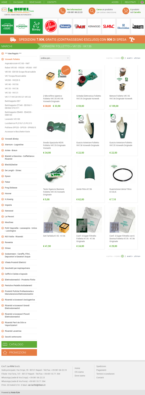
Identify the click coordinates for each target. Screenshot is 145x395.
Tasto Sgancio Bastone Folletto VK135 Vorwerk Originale (54, 192)
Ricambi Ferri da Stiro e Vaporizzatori (15, 324)
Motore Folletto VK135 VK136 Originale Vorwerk (120, 97)
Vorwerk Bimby (12, 138)
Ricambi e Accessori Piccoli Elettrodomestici (17, 315)
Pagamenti (101, 370)
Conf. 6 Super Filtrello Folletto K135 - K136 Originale (86, 238)
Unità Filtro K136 (84, 189)
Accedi (115, 2)
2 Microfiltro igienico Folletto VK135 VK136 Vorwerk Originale (53, 98)
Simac (8, 248)
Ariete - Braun (11, 150)
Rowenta (9, 242)
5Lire (18, 392)
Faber (7, 181)
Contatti (51, 2)
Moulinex (9, 222)
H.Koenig (9, 199)
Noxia (13, 392)
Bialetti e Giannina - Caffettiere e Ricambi (19, 157)
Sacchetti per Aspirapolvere (17, 268)
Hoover (8, 193)
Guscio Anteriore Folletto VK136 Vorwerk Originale (87, 144)
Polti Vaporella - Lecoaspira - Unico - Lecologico (21, 229)
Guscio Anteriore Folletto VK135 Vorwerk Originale (120, 144)
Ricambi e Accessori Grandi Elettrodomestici (17, 307)
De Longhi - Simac (13, 170)
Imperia (8, 205)
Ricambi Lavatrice (13, 331)
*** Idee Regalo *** (13, 53)
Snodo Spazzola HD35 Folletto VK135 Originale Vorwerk (54, 145)
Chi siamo (18, 2)
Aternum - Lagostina (14, 144)
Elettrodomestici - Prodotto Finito (20, 279)
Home (4, 2)
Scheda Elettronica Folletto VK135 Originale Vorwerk (88, 97)
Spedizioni (101, 366)
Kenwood (9, 210)
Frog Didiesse (11, 187)
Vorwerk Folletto (12, 59)
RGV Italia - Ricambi (14, 236)
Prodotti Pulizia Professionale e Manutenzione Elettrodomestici (19, 292)
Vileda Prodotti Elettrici (15, 262)
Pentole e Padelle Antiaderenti (18, 285)
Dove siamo (35, 2)
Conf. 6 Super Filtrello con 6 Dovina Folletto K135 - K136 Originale (122, 238)
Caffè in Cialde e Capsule (16, 273)
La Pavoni (9, 216)
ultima (137, 58)
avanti (130, 58)
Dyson (8, 176)
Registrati (130, 2)
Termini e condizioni (105, 373)
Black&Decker (11, 164)
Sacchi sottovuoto (13, 336)
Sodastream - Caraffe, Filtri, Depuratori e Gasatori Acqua (17, 255)
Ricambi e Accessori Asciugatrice (20, 299)
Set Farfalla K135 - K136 (54, 235)
